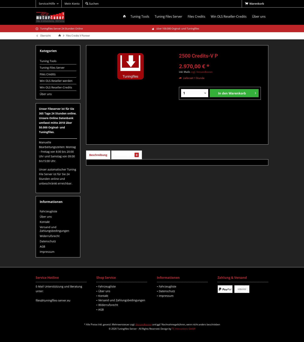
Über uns (46, 94)
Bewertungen (126, 155)
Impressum (47, 252)
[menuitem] (255, 3)
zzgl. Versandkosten (201, 72)
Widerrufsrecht (50, 236)
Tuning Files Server (52, 67)
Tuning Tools (48, 61)
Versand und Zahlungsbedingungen (54, 229)
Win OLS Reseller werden (56, 81)
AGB (42, 246)
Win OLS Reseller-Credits (56, 87)
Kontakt (45, 222)
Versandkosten (144, 324)
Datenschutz (48, 241)
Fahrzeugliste (48, 211)
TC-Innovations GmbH (183, 328)
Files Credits (48, 74)
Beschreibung (98, 155)
